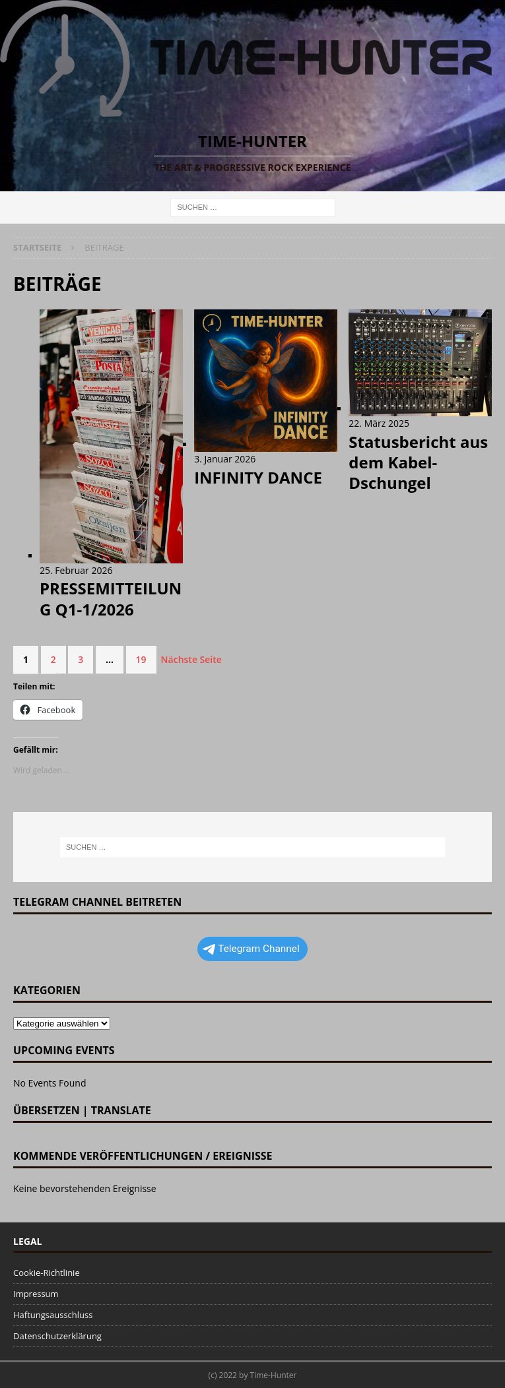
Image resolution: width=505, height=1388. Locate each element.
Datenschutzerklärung (57, 1336)
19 (141, 659)
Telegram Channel (251, 949)
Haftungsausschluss (52, 1315)
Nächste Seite (191, 659)
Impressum (36, 1294)
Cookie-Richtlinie (46, 1272)
